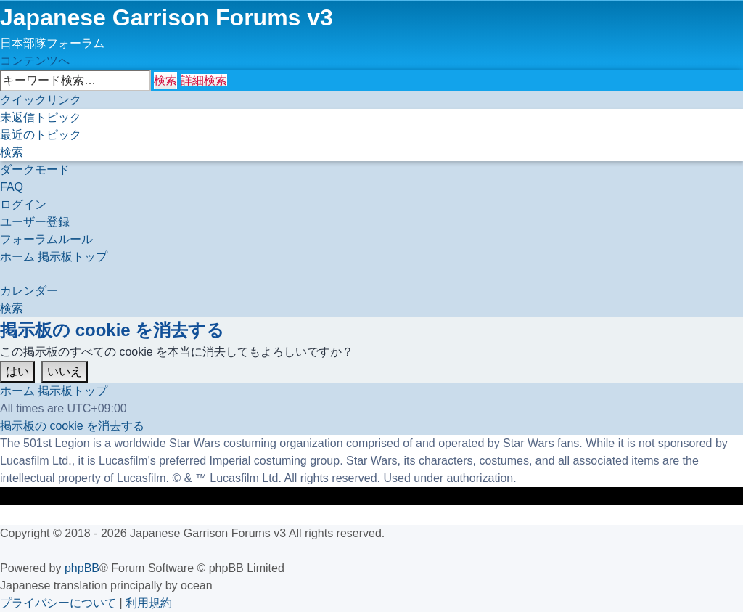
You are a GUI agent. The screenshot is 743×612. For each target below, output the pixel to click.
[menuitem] (40, 117)
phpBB (82, 568)
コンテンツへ (35, 60)
